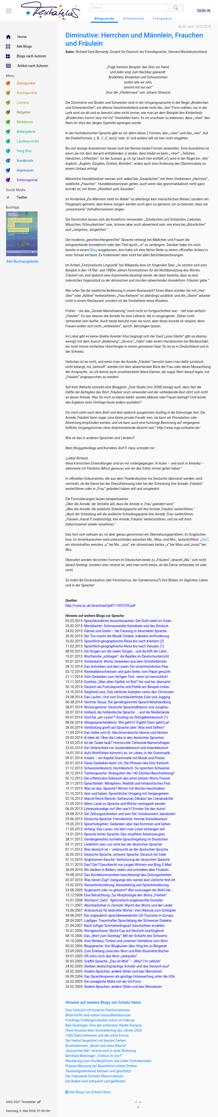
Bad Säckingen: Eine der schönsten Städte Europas (103, 1025)
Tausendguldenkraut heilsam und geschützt (98, 1071)
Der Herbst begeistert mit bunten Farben (95, 1040)
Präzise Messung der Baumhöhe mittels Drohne (101, 1066)
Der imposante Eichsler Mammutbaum (94, 1076)
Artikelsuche (133, 18)
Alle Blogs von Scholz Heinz (88, 1092)
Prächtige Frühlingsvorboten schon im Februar (100, 1020)
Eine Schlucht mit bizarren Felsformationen (97, 1010)
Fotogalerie (162, 18)
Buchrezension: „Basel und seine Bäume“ (96, 1046)
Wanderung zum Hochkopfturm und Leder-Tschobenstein (108, 1061)
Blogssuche (104, 18)
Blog (93, 250)
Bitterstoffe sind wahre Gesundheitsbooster (98, 1015)
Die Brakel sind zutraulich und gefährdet (95, 1081)
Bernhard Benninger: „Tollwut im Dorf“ (93, 1056)
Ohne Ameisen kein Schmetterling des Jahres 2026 (103, 1030)
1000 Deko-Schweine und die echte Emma (97, 1035)
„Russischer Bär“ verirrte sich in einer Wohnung (100, 1051)
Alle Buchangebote (22, 261)
